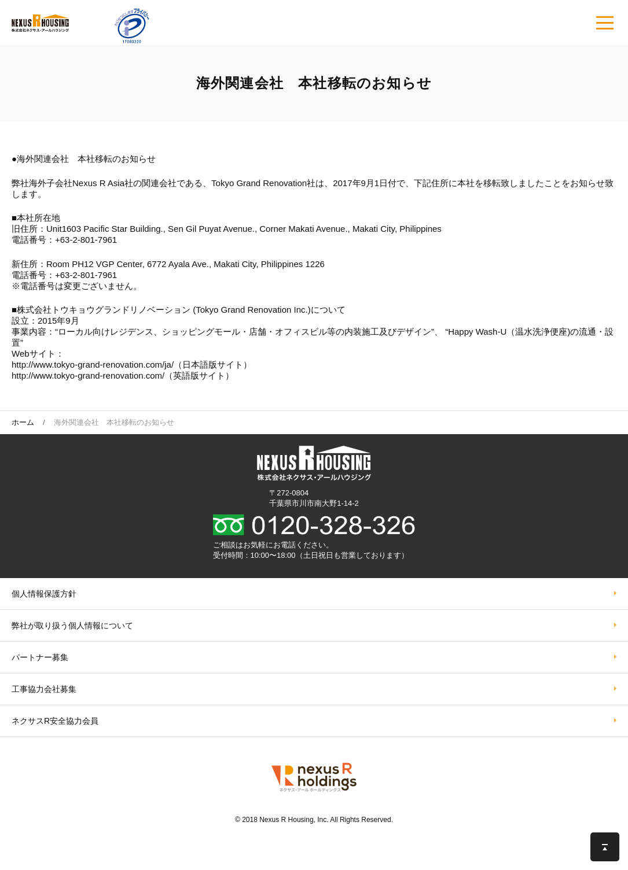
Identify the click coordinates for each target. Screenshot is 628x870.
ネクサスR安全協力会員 (55, 720)
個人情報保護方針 (44, 593)
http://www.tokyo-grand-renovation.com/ (88, 375)
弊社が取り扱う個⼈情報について (72, 625)
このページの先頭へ (604, 846)
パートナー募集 (40, 657)
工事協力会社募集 (44, 689)
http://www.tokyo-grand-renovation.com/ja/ (93, 364)
